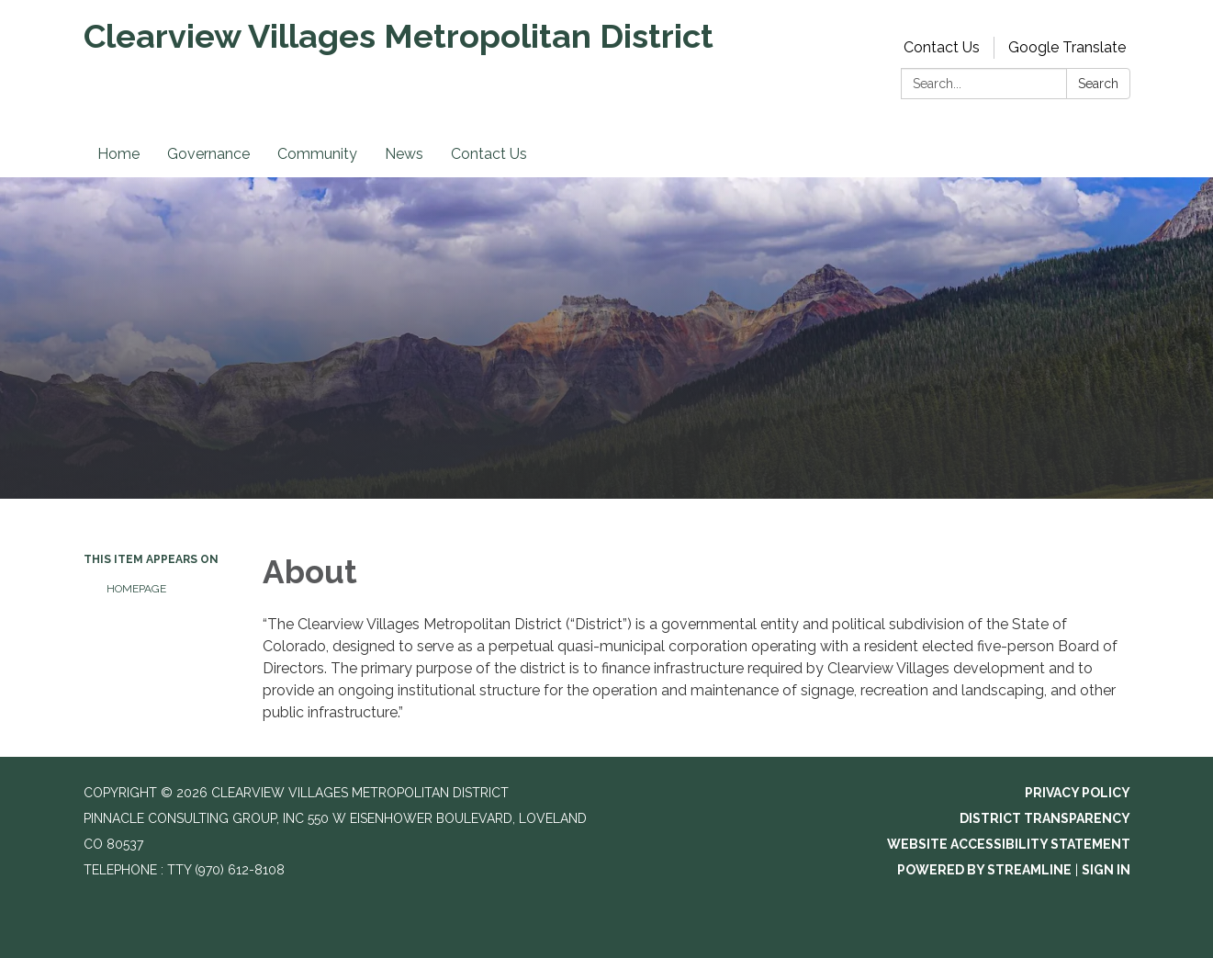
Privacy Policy (1077, 792)
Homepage (136, 588)
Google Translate (1067, 47)
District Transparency (1045, 818)
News (404, 154)
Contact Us (942, 47)
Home (118, 154)
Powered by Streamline (984, 869)
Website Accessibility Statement (1008, 844)
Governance (208, 154)
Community (317, 154)
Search (1098, 83)
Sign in (1106, 869)
